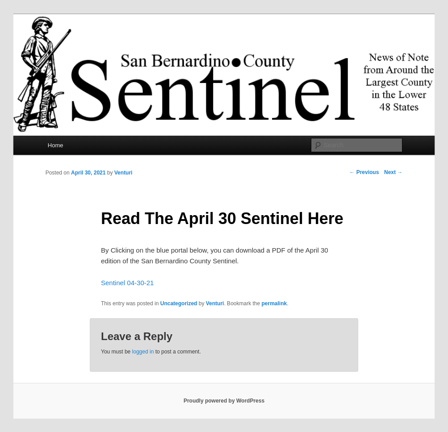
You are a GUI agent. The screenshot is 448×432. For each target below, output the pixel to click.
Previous (364, 172)
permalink (274, 303)
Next (393, 172)
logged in (143, 352)
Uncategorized (178, 303)
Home (55, 145)
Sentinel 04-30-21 (127, 283)
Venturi (123, 173)
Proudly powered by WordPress (224, 401)
